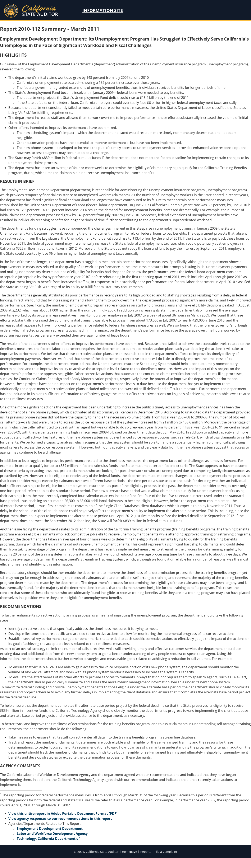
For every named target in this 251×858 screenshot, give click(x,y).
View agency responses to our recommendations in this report (60, 818)
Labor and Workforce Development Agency (52, 833)
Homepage (129, 852)
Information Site (102, 10)
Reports (145, 852)
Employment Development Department (50, 828)
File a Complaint (166, 852)
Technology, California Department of (48, 838)
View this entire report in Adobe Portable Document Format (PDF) (62, 813)
